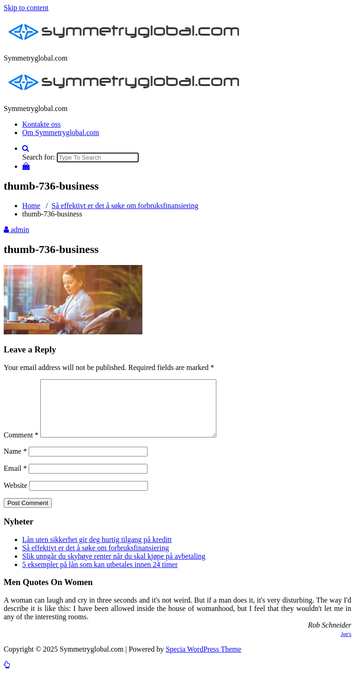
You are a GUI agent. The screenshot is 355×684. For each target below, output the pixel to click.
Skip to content (26, 8)
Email (15, 479)
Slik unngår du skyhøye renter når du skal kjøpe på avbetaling (113, 567)
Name (15, 462)
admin (16, 230)
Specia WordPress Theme (203, 660)
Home (31, 206)
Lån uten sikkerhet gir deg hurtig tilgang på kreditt (96, 551)
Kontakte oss (41, 124)
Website (15, 496)
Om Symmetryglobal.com (60, 132)
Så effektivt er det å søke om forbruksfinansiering (125, 206)
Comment (21, 446)
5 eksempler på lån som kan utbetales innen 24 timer (100, 575)
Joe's (346, 645)
